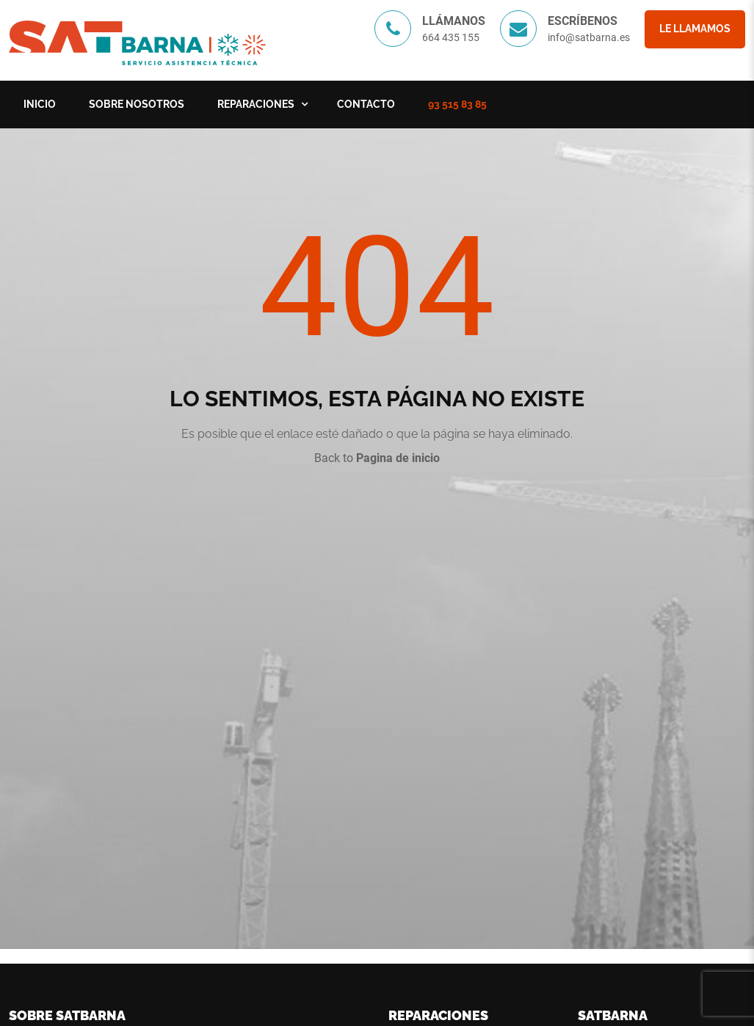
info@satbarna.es (589, 37)
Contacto (366, 104)
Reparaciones (255, 104)
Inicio (39, 104)
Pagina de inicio (398, 458)
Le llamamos (695, 28)
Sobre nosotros (136, 104)
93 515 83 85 (457, 104)
